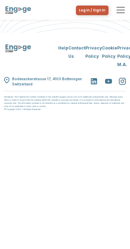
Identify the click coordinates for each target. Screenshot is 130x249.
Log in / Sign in (92, 10)
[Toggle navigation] (120, 10)
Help (63, 47)
